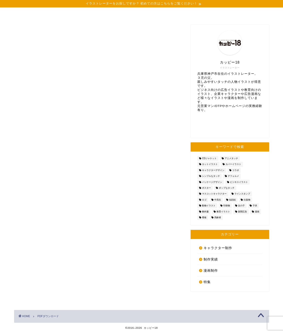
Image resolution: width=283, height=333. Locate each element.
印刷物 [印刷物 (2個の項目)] (226, 206)
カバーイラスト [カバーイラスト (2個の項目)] (233, 164)
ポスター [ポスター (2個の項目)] (206, 188)
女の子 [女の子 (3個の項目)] (241, 206)
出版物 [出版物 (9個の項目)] (247, 200)
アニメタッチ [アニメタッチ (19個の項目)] (231, 158)
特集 (207, 282)
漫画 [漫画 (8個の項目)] (257, 211)
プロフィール (68, 13)
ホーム (32, 13)
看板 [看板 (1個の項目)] (204, 217)
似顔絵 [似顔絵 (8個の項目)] (232, 200)
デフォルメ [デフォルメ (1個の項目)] (233, 176)
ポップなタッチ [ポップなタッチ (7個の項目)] (226, 188)
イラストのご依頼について (213, 14)
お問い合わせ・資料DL (250, 14)
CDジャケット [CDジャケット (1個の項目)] (209, 158)
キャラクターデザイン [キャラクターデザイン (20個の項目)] (213, 170)
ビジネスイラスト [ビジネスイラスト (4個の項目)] (239, 182)
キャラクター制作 (218, 248)
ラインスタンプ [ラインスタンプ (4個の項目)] (242, 194)
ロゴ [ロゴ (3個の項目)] (204, 200)
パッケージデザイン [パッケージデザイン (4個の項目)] (212, 182)
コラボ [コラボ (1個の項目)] (235, 170)
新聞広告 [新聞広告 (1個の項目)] (242, 211)
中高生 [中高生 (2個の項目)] (217, 200)
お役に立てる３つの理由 (141, 14)
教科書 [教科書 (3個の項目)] (205, 211)
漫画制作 (211, 270)
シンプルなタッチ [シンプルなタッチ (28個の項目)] (211, 176)
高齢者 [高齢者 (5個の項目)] (217, 217)
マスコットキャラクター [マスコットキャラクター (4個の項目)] (214, 194)
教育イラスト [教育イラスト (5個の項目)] (223, 211)
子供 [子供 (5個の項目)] (255, 206)
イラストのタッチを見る (177, 14)
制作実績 (104, 13)
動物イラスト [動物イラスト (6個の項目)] (208, 206)
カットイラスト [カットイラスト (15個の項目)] (210, 164)
